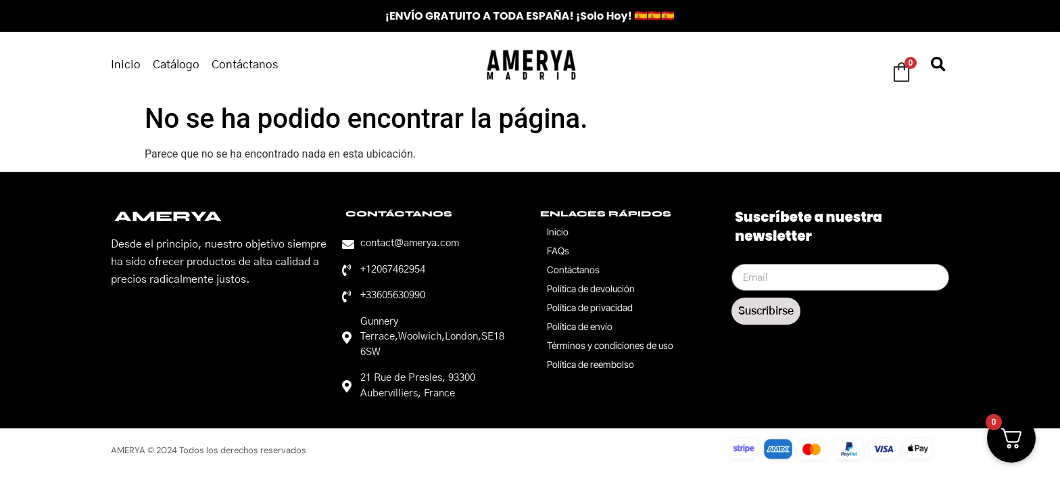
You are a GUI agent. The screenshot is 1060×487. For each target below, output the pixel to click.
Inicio (126, 64)
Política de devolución (591, 288)
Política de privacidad (590, 307)
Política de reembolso (590, 364)
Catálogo (176, 64)
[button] (938, 64)
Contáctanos (245, 64)
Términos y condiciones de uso (610, 345)
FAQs (558, 250)
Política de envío (579, 326)
